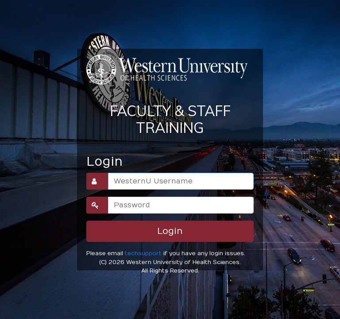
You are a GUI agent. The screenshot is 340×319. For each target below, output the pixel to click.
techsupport (143, 253)
